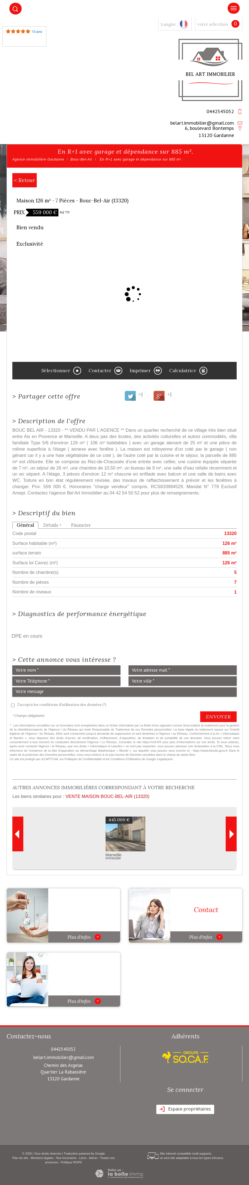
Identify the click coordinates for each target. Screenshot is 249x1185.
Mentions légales (42, 1158)
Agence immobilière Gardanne (38, 159)
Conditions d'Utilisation (126, 759)
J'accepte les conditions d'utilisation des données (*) (61, 704)
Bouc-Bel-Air (81, 159)
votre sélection (212, 24)
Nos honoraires (66, 1158)
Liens (82, 1158)
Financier (81, 525)
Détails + (52, 525)
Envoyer (218, 717)
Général (25, 525)
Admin (93, 1158)
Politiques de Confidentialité (83, 759)
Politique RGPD (71, 1162)
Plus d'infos (84, 937)
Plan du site (20, 1158)
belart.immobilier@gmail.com (202, 122)
